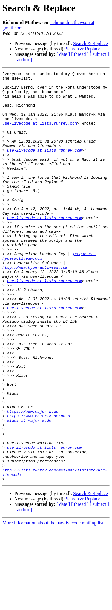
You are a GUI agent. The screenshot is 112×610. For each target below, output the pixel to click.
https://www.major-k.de (33, 479)
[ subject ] (99, 54)
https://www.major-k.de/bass (38, 485)
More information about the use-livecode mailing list (53, 604)
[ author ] (23, 59)
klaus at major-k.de (29, 490)
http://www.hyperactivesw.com (34, 307)
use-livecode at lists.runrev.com (39, 134)
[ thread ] (80, 54)
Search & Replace (90, 43)
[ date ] (63, 54)
